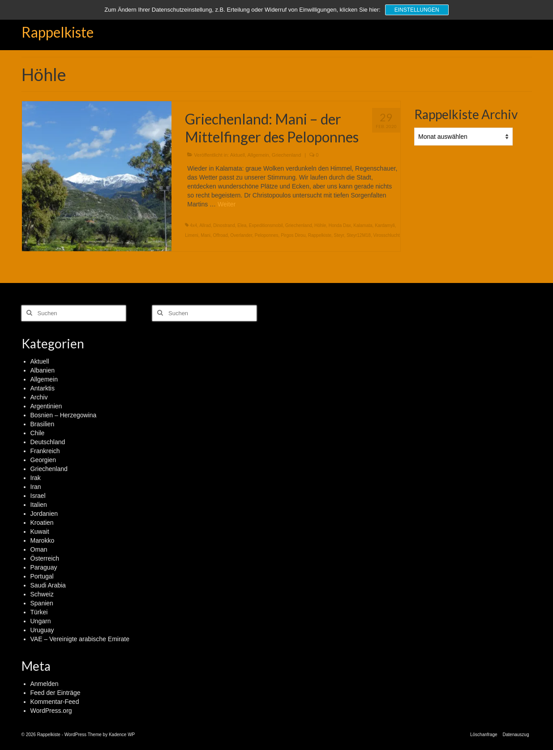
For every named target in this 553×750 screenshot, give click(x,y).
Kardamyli (384, 225)
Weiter (227, 204)
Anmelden (44, 683)
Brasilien (42, 424)
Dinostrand (224, 225)
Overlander (241, 235)
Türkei (39, 612)
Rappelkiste (57, 32)
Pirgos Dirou (293, 235)
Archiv (39, 397)
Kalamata (362, 225)
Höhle (320, 225)
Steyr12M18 (359, 235)
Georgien (43, 459)
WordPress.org (51, 710)
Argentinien (46, 406)
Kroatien (42, 522)
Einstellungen (416, 10)
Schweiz (42, 594)
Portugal (42, 576)
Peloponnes (267, 235)
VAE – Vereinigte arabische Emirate (80, 639)
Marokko (42, 540)
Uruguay (42, 630)
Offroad (220, 235)
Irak (35, 477)
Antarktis (42, 388)
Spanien (41, 603)
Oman (38, 549)
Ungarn (40, 621)
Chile (37, 433)
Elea (241, 225)
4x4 (193, 225)
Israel (38, 495)
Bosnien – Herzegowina (63, 415)
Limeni (191, 235)
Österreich (45, 558)
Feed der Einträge (55, 692)
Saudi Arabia (48, 585)
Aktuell (237, 155)
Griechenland (286, 155)
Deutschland (47, 442)
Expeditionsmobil (266, 225)
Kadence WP (122, 734)
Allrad (205, 225)
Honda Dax (340, 225)
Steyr (339, 235)
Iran (35, 486)
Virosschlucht (386, 235)
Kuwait (39, 531)
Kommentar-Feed (54, 701)
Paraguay (43, 567)
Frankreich (45, 450)
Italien (38, 504)
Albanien (42, 370)
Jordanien (44, 513)
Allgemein (258, 155)
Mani (205, 235)
